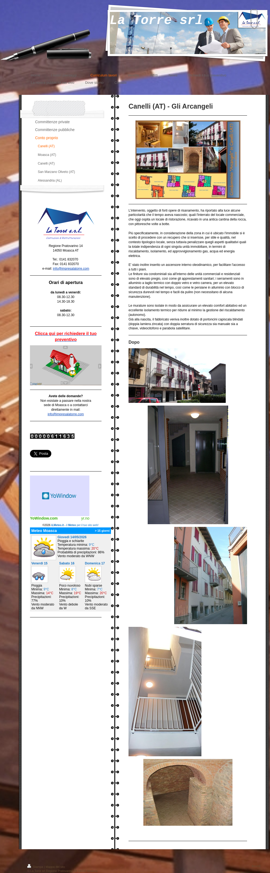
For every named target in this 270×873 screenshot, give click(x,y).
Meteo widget (59, 496)
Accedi (256, 866)
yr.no (85, 518)
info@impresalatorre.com (71, 268)
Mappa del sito (55, 866)
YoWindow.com (44, 518)
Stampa (35, 866)
